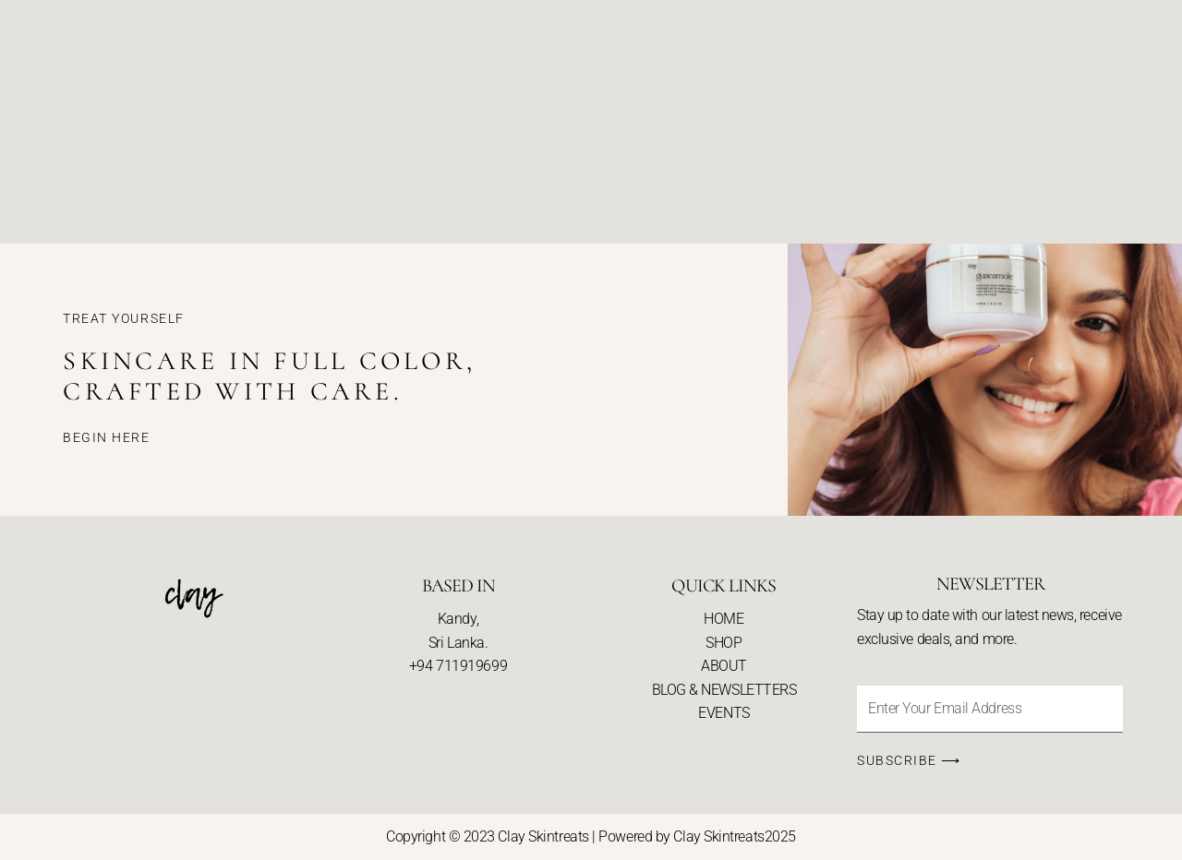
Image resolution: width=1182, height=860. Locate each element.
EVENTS (723, 713)
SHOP (724, 642)
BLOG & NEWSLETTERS (724, 690)
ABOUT (724, 666)
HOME (723, 618)
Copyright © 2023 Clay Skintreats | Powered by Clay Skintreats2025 (591, 836)
